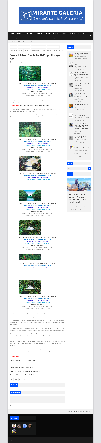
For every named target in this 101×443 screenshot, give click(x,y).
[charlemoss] (30, 426)
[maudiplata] (14, 431)
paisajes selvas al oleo (58, 50)
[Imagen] (79, 184)
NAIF (22, 38)
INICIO (12, 34)
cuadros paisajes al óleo (53, 47)
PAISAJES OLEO (56, 34)
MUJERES (32, 34)
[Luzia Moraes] (19, 426)
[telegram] (24, 379)
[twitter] (16, 379)
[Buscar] (90, 36)
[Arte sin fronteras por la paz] (14, 426)
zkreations (76, 411)
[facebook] (12, 379)
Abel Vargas (13, 47)
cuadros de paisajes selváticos (38, 47)
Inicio (11, 440)
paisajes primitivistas (35, 50)
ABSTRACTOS (72, 34)
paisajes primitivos (47, 50)
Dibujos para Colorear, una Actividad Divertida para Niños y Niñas (81, 74)
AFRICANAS (39, 34)
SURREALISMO (81, 34)
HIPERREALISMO (14, 38)
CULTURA (56, 38)
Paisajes (26, 50)
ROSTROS (26, 34)
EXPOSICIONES (47, 34)
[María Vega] (25, 426)
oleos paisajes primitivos (16, 50)
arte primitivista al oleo (24, 47)
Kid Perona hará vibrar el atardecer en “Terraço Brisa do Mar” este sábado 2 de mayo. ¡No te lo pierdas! (78, 198)
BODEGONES (64, 34)
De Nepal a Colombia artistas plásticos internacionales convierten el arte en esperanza (81, 95)
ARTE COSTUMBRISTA (30, 38)
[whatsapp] (20, 379)
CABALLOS (18, 34)
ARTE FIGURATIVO (41, 38)
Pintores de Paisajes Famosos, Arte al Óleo (23, 41)
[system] (88, 36)
